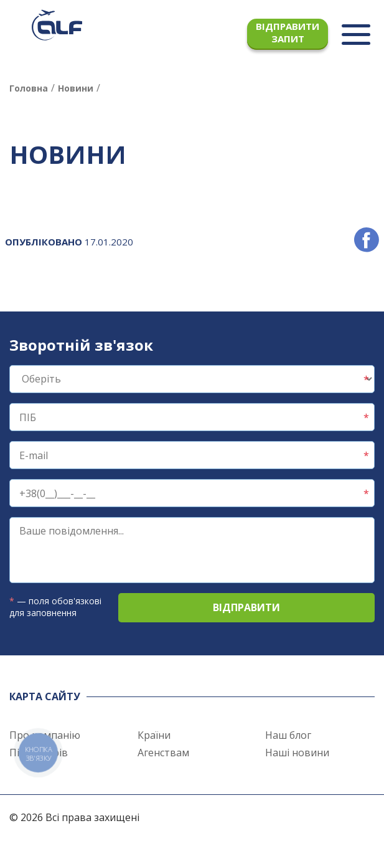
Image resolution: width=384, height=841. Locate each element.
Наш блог (288, 735)
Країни (154, 735)
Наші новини (297, 752)
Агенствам (163, 752)
